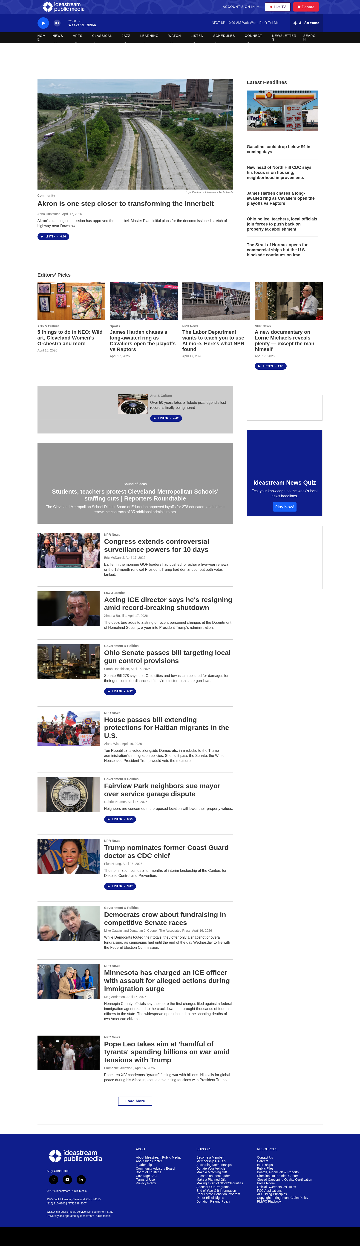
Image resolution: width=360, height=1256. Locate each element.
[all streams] (306, 33)
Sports (115, 336)
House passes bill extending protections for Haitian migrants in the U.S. (166, 738)
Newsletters (284, 48)
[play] (43, 33)
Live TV (279, 12)
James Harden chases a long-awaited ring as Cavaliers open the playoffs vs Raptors (281, 208)
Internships (265, 1175)
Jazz (126, 46)
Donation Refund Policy (213, 1212)
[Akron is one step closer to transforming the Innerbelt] (135, 144)
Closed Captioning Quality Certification (284, 1190)
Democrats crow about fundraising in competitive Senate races (165, 929)
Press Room (266, 1193)
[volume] (57, 33)
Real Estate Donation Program (218, 1204)
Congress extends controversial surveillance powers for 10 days (156, 556)
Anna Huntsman (48, 224)
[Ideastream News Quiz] (285, 461)
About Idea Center (149, 1171)
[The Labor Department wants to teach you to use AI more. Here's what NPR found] (216, 311)
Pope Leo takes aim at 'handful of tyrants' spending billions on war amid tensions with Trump (167, 1062)
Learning (149, 46)
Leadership (144, 1175)
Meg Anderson (114, 1007)
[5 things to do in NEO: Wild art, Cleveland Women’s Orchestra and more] (71, 311)
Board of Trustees (148, 1182)
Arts (77, 46)
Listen (197, 46)
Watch (174, 46)
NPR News (190, 336)
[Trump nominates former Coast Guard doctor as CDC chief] (68, 866)
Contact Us (265, 1168)
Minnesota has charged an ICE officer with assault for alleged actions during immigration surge (167, 991)
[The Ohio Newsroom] (79, 417)
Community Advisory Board (155, 1179)
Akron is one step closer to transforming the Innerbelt (125, 214)
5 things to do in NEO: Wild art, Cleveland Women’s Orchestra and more (70, 348)
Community (46, 206)
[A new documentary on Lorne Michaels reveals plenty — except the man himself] (289, 311)
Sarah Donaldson (116, 679)
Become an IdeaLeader (213, 1186)
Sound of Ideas (135, 494)
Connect (253, 46)
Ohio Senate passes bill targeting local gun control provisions (167, 667)
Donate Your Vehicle (210, 1179)
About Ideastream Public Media (158, 1168)
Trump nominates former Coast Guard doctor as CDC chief (166, 862)
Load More (135, 1111)
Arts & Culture (48, 336)
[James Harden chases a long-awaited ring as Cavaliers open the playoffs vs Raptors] (144, 311)
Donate (311, 12)
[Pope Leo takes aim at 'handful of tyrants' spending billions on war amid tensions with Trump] (68, 1063)
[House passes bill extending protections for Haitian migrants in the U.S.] (68, 739)
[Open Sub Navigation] (259, 12)
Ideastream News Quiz (284, 492)
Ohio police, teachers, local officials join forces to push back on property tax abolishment (282, 234)
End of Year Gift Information (216, 1201)
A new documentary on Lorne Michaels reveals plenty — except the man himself (284, 351)
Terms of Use (145, 1190)
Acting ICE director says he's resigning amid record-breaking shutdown (168, 614)
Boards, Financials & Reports (278, 1182)
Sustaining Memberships (214, 1175)
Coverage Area (146, 1186)
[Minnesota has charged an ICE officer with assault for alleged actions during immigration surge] (68, 992)
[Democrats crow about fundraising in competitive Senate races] (68, 933)
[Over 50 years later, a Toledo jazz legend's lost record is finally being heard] (133, 414)
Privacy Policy (146, 1193)
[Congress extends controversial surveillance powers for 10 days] (68, 560)
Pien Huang (112, 874)
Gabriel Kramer (115, 812)
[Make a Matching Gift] (285, 567)
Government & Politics (121, 656)
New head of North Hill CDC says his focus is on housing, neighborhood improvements (279, 183)
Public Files (265, 1179)
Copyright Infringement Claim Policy (282, 1208)
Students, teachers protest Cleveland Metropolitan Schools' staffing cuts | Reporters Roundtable (135, 505)
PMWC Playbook (269, 1212)
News (57, 46)
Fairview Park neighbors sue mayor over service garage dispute (162, 800)
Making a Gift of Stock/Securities (219, 1193)
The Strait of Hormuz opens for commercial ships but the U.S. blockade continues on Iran (277, 260)
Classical (102, 46)
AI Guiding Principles (272, 1204)
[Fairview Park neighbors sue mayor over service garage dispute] (68, 805)
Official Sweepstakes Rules (276, 1197)
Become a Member (210, 1168)
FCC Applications (269, 1201)
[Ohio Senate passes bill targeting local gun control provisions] (68, 672)
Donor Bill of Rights (210, 1208)
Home (41, 48)
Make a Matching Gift (211, 1182)
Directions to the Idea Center (277, 1186)
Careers (262, 1171)
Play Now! (284, 517)
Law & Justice (115, 603)
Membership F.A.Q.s (211, 1171)
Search (309, 48)
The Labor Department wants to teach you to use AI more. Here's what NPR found (213, 351)
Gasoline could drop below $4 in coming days (278, 159)
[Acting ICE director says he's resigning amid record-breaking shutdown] (68, 619)
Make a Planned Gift (211, 1190)
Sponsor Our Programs (213, 1197)
